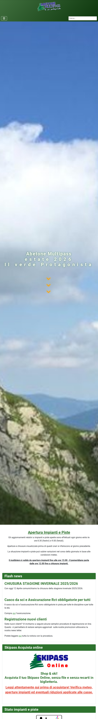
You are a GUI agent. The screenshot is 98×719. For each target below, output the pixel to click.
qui (14, 613)
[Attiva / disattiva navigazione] (4, 18)
